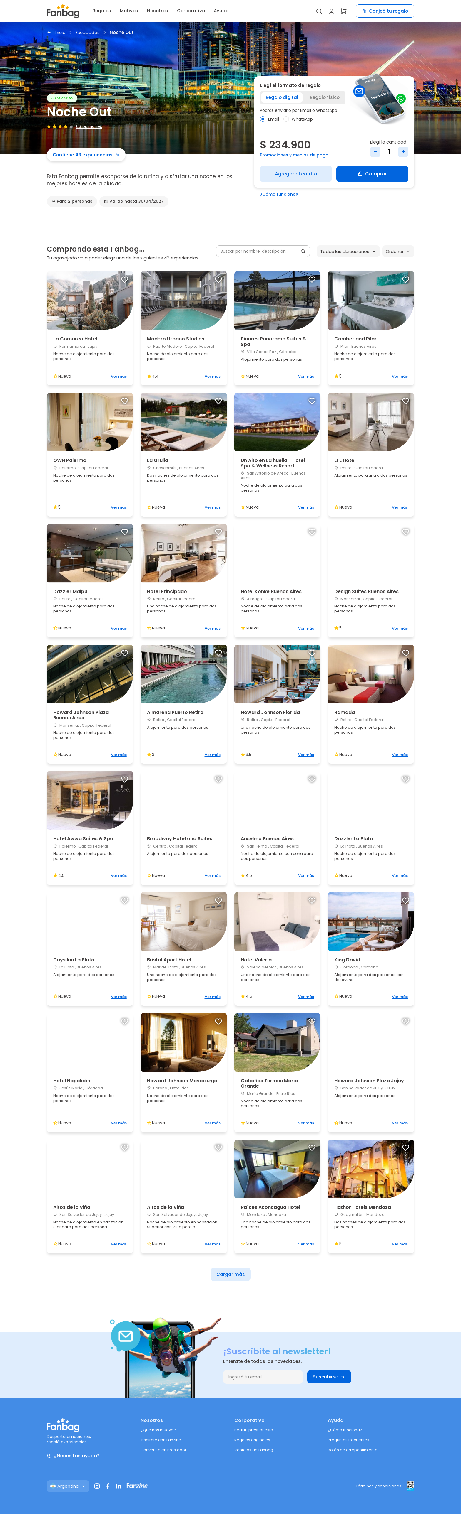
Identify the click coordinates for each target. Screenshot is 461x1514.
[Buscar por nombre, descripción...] (263, 251)
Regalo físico (325, 97)
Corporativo (191, 11)
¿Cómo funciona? (279, 194)
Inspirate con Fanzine (161, 1440)
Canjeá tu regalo (385, 11)
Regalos (102, 11)
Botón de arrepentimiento (353, 1450)
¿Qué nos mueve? (158, 1430)
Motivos (129, 11)
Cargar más (230, 1274)
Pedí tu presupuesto (253, 1430)
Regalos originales (252, 1440)
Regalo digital (282, 97)
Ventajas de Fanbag (253, 1450)
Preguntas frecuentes (348, 1440)
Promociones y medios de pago (294, 155)
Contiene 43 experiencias (86, 155)
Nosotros (157, 11)
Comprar (372, 174)
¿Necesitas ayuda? (73, 1455)
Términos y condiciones (378, 1486)
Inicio (56, 33)
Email (269, 119)
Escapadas (88, 33)
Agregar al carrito (296, 174)
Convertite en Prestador (163, 1450)
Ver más (119, 376)
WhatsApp (298, 119)
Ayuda (221, 11)
